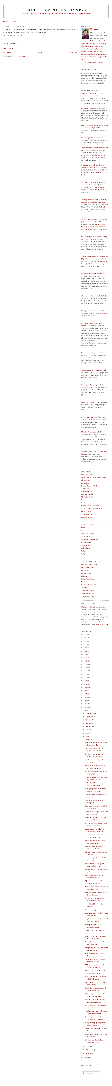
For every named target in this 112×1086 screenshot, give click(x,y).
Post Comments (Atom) (20, 57)
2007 (85, 694)
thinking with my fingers (56, 10)
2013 (85, 674)
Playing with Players (88, 417)
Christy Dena (85, 480)
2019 (85, 654)
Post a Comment (8, 48)
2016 (85, 664)
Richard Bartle (86, 511)
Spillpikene (85, 554)
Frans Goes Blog (86, 491)
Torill (95, 29)
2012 (85, 677)
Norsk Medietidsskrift (88, 585)
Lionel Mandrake (16, 29)
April (88, 740)
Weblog (5, 21)
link (58, 29)
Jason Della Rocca (87, 542)
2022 (85, 644)
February (89, 1050)
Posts (85, 1069)
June (87, 733)
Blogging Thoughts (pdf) (89, 432)
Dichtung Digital (86, 573)
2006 (85, 697)
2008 (85, 691)
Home (40, 52)
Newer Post (7, 52)
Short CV (14, 21)
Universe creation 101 (88, 517)
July (87, 730)
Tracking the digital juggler (90, 385)
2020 (85, 651)
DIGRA (83, 528)
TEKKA (87, 392)
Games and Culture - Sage (89, 539)
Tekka (90, 301)
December (89, 713)
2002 (85, 710)
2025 (85, 635)
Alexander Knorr (86, 474)
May (87, 736)
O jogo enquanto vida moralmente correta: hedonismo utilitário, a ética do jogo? (94, 167)
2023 (85, 641)
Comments (87, 1073)
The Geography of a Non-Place (91, 370)
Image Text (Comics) (88, 579)
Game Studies (85, 536)
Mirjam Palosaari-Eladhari (90, 506)
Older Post (73, 52)
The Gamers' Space (87, 607)
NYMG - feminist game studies (91, 508)
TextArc (84, 588)
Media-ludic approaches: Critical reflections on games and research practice (92, 95)
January (88, 1053)
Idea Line (84, 576)
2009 (85, 687)
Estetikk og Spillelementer (90, 138)
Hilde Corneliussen (87, 494)
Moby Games (85, 545)
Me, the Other (85, 219)
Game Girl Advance (87, 534)
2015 (85, 667)
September (89, 723)
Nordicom (84, 582)
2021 (85, 648)
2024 (85, 638)
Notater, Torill (85, 78)
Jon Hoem (84, 500)
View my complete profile (92, 63)
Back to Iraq (85, 570)
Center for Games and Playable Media (93, 477)
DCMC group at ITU (88, 567)
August (88, 726)
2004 (85, 704)
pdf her (100, 402)
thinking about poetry (92, 910)
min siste (99, 459)
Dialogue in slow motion (89, 311)
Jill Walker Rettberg (87, 497)
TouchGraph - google (88, 596)
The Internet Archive (88, 590)
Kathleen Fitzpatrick (88, 503)
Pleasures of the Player (88, 353)
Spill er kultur (85, 548)
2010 (85, 684)
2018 (85, 658)
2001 (85, 1057)
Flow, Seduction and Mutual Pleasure (93, 274)
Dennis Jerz (85, 483)
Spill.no (83, 551)
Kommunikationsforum (89, 564)
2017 (85, 661)
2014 (85, 671)
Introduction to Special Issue (90, 108)
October (88, 720)
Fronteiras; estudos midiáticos (91, 172)
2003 (85, 707)
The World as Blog (87, 593)
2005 (85, 700)
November (89, 717)
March (88, 1046)
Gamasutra (84, 531)
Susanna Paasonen (87, 514)
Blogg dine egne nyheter (89, 402)
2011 (85, 681)
